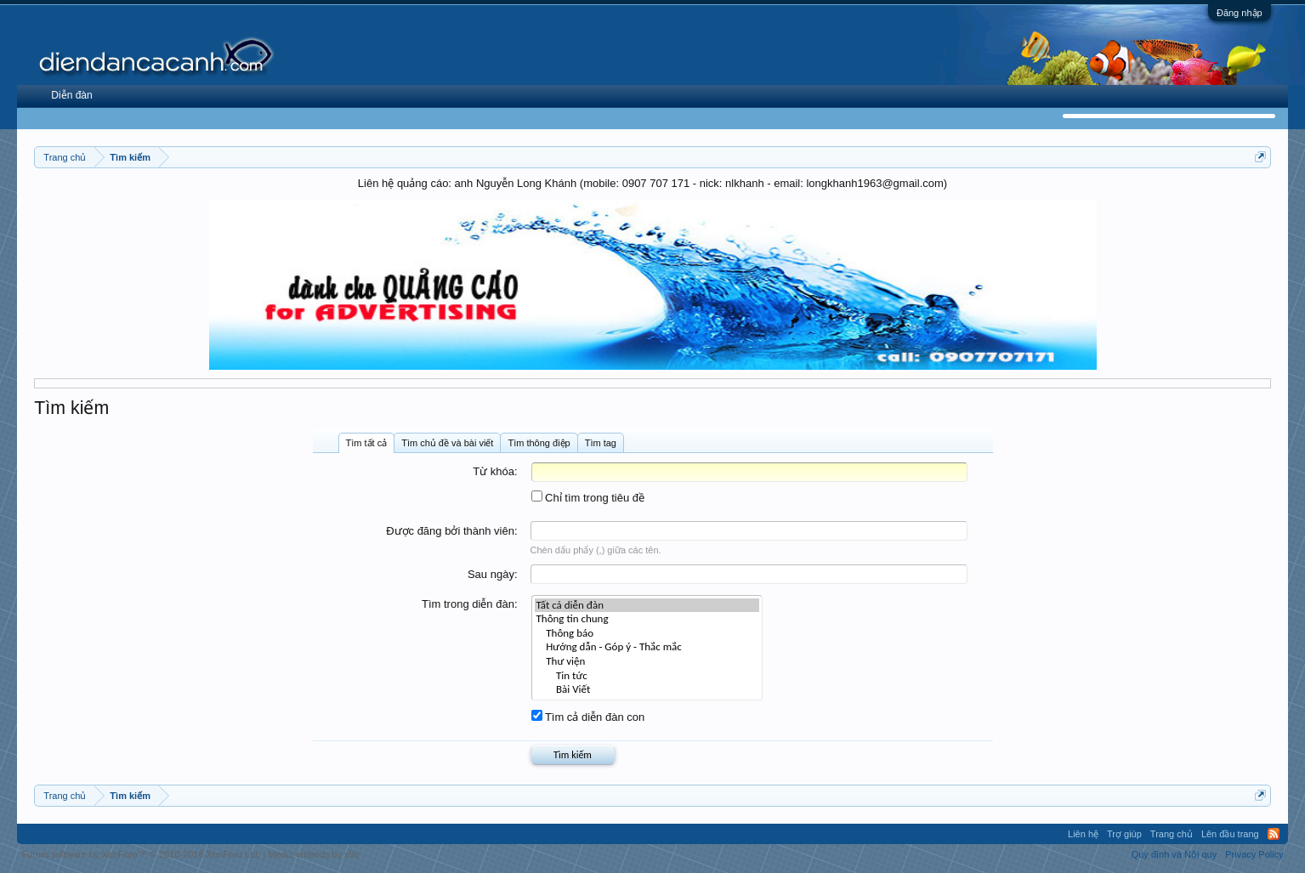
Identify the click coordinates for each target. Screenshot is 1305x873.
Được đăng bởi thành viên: (451, 530)
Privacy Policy (1254, 854)
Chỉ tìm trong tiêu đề (588, 497)
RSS (1273, 834)
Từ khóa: (495, 471)
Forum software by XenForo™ (140, 854)
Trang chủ (1171, 834)
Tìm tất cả (367, 443)
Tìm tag (600, 443)
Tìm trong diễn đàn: (470, 604)
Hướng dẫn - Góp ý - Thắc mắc (647, 647)
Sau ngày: (493, 574)
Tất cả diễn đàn (647, 605)
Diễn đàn (71, 95)
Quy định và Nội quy (1174, 854)
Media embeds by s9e (314, 854)
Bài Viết (647, 690)
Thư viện (647, 662)
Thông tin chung (647, 619)
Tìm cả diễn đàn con (588, 717)
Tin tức (647, 676)
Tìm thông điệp (539, 443)
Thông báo (647, 633)
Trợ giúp (1124, 834)
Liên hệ (1083, 834)
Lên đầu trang (1230, 834)
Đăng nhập (1239, 13)
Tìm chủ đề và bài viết (447, 443)
